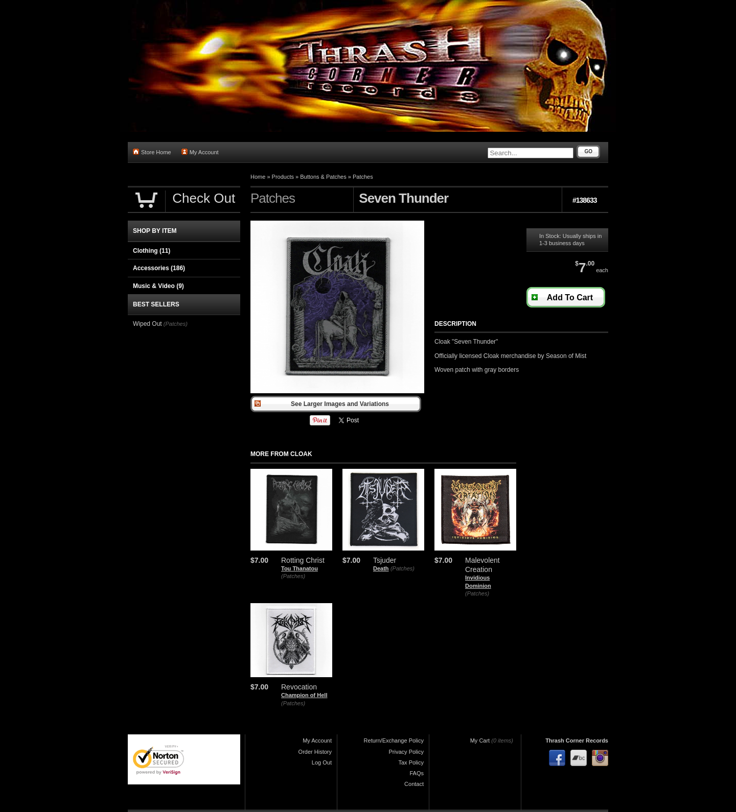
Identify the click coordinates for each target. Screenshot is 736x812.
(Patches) (293, 576)
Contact (414, 784)
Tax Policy (411, 762)
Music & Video (158, 286)
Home (257, 177)
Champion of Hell (304, 695)
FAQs (416, 773)
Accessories (159, 268)
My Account (200, 152)
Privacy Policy (406, 752)
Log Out (322, 762)
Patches (363, 177)
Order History (315, 752)
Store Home (152, 152)
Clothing (151, 250)
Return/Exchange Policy (394, 740)
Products (283, 177)
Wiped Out (147, 323)
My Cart (480, 740)
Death (381, 568)
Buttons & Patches (323, 177)
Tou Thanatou (299, 568)
